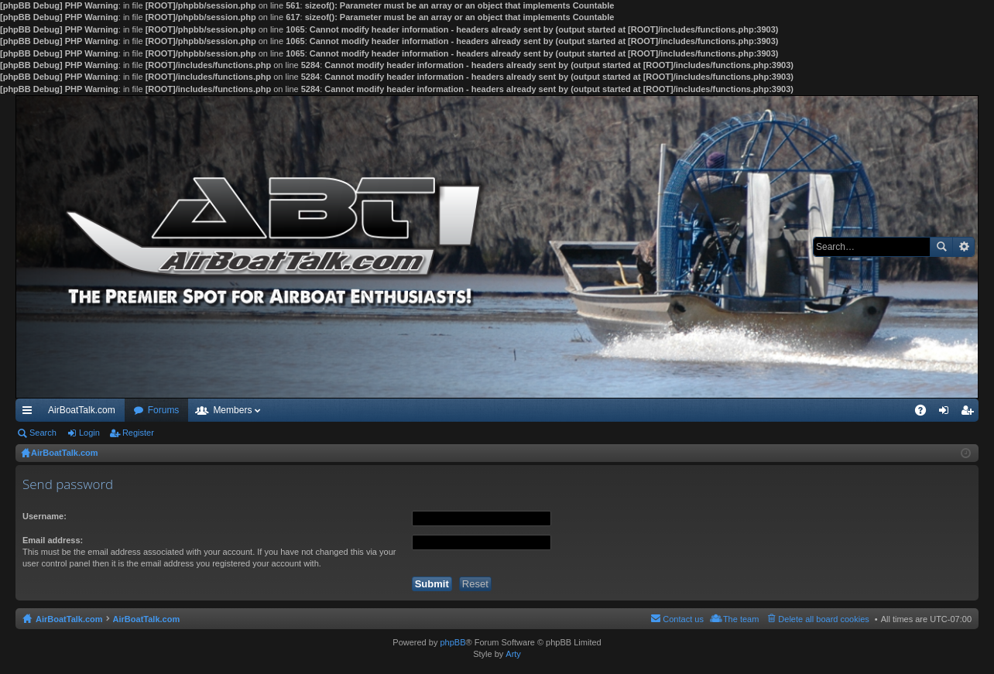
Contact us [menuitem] (683, 619)
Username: (44, 516)
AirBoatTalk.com (81, 410)
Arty (513, 654)
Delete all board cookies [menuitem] (823, 619)
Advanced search (963, 247)
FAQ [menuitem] (925, 413)
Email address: (52, 540)
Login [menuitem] (947, 413)
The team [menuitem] (741, 619)
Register (138, 432)
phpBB (452, 642)
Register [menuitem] (970, 413)
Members (232, 410)
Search (941, 247)
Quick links (30, 413)
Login (89, 432)
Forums (164, 410)
